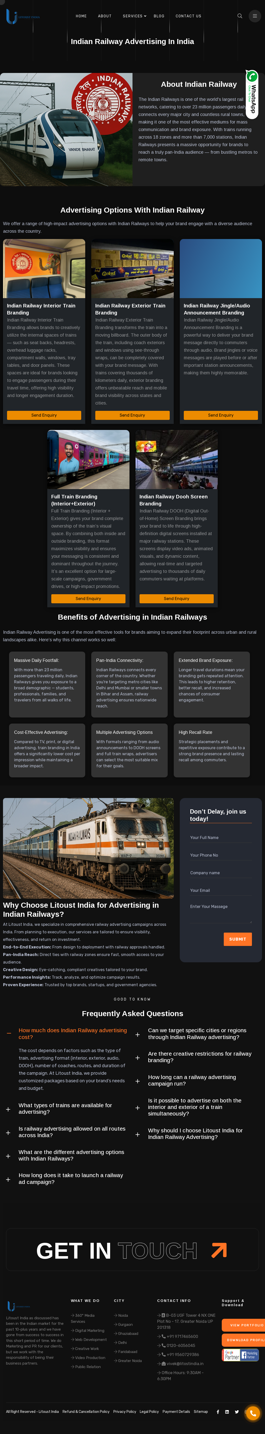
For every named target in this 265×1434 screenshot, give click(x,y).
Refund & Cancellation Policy (86, 1412)
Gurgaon (123, 1324)
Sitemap (201, 1412)
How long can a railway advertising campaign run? (192, 1080)
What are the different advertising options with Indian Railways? (71, 1155)
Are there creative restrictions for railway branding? (199, 1057)
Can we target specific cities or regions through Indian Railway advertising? (197, 1033)
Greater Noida (128, 1361)
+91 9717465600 (177, 1336)
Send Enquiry (44, 415)
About (105, 16)
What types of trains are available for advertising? (65, 1108)
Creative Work (85, 1348)
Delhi (120, 1342)
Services (133, 16)
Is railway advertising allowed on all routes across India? (72, 1132)
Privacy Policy (124, 1412)
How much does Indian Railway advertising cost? (73, 1033)
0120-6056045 (176, 1345)
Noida (121, 1315)
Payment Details (176, 1412)
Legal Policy (149, 1412)
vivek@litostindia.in (180, 1363)
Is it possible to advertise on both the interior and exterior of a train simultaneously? (194, 1107)
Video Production (88, 1358)
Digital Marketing (87, 1330)
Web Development (89, 1339)
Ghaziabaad (126, 1333)
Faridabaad (125, 1351)
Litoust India (48, 1412)
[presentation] (216, 939)
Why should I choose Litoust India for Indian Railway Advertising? (195, 1133)
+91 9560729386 (178, 1354)
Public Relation (86, 1367)
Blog (159, 16)
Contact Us (189, 16)
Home (81, 16)
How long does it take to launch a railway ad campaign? (71, 1178)
